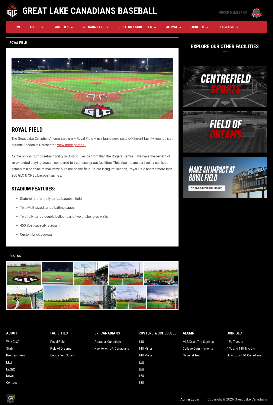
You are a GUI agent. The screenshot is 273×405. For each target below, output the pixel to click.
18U (141, 382)
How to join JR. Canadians (111, 348)
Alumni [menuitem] (174, 27)
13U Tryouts (235, 341)
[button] (24, 273)
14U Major (145, 355)
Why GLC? (12, 341)
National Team (192, 355)
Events (10, 369)
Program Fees (15, 355)
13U (141, 341)
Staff (9, 348)
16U (141, 369)
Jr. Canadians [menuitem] (96, 27)
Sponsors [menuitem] (229, 27)
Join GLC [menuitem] (200, 27)
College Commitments (198, 348)
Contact (11, 382)
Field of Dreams (60, 348)
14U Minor (145, 348)
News (10, 376)
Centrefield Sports (62, 355)
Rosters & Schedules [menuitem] (138, 27)
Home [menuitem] (17, 27)
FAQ (9, 362)
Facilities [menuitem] (64, 27)
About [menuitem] (37, 27)
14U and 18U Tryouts (241, 348)
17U (141, 376)
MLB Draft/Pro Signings (199, 341)
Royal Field (57, 341)
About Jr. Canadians (108, 341)
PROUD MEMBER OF (241, 12)
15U (141, 362)
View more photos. (71, 145)
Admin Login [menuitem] (189, 399)
